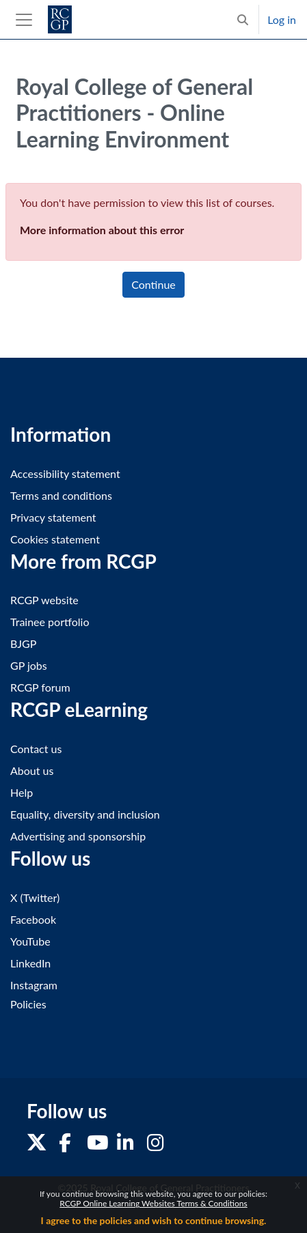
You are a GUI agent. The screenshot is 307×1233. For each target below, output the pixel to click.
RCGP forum (40, 687)
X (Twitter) (34, 897)
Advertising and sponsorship (78, 836)
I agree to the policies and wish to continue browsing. (154, 1220)
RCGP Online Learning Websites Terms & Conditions (153, 1203)
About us (31, 770)
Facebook (33, 919)
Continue (153, 284)
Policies (28, 1003)
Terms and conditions (61, 495)
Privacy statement (53, 517)
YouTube (30, 941)
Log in (281, 19)
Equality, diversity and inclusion (85, 814)
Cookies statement (55, 539)
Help (21, 792)
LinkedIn (30, 962)
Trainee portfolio (49, 621)
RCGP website (44, 599)
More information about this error (102, 229)
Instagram (33, 984)
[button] (243, 19)
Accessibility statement (65, 473)
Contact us (36, 748)
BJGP (23, 643)
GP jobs (28, 665)
